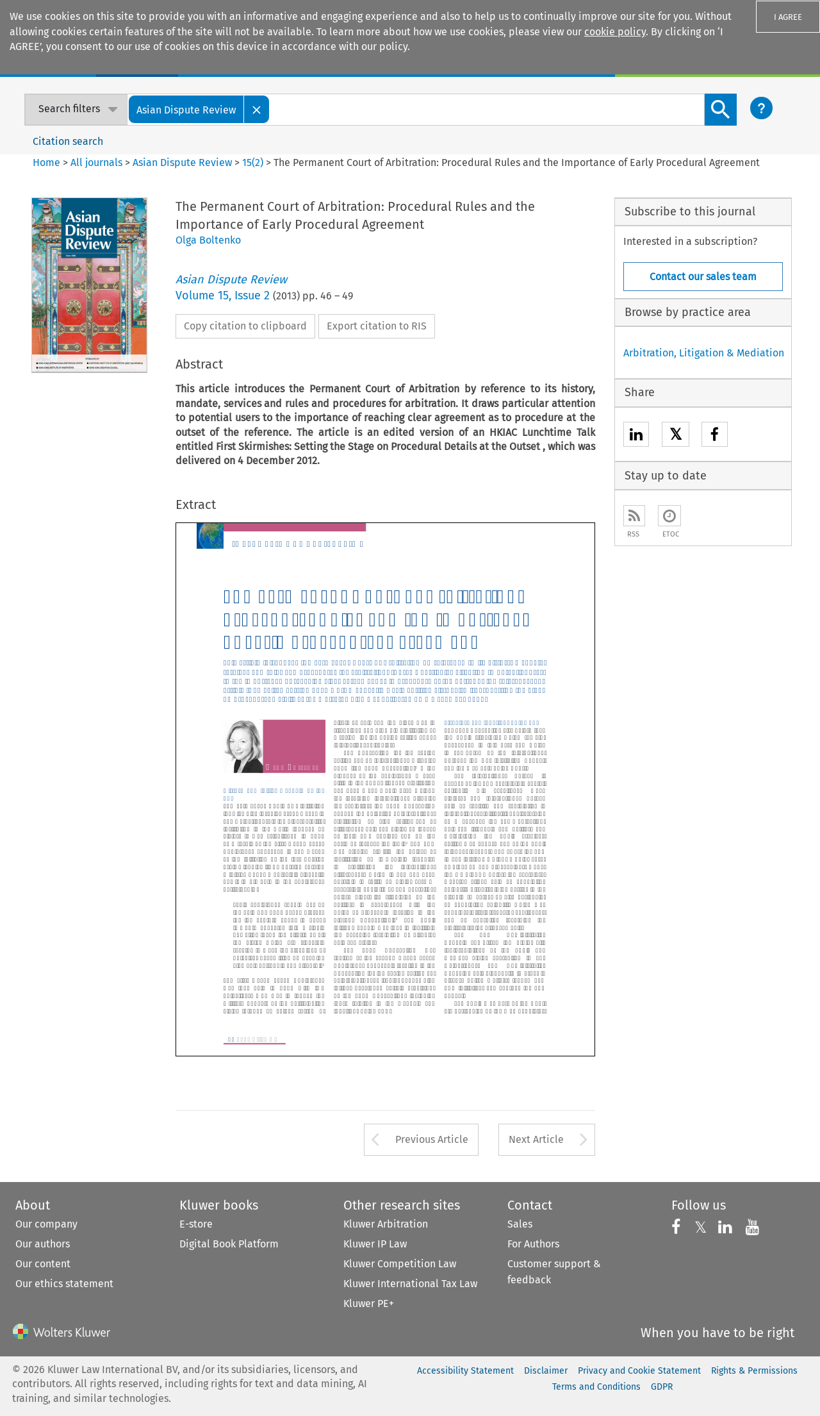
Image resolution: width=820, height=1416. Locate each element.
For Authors (533, 1244)
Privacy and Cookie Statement (639, 1370)
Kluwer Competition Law (399, 1264)
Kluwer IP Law (375, 1244)
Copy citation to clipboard (245, 326)
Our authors (42, 1244)
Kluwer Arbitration (385, 1224)
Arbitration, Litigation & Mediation (703, 353)
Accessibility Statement (465, 1370)
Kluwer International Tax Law (410, 1284)
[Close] (257, 109)
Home (46, 162)
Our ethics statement (64, 1284)
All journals (97, 162)
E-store (196, 1224)
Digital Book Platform (229, 1244)
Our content (42, 1264)
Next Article (536, 1139)
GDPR (662, 1386)
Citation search (68, 141)
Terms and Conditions (596, 1386)
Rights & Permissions (754, 1370)
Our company (46, 1224)
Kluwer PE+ (368, 1303)
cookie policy (615, 32)
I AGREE (788, 17)
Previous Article (431, 1139)
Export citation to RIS (377, 326)
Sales (519, 1224)
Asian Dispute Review (182, 162)
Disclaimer (546, 1370)
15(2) (252, 162)
